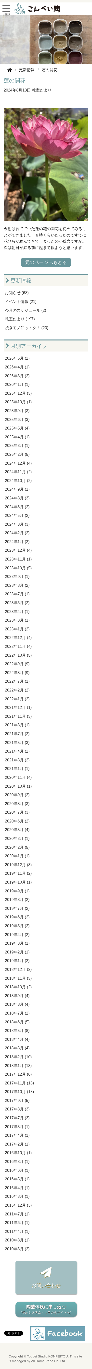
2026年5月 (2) (17, 358)
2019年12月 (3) (18, 865)
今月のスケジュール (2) (25, 310)
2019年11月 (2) (18, 873)
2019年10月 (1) (18, 882)
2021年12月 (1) (18, 707)
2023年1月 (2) (17, 629)
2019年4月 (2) (17, 935)
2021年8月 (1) (17, 725)
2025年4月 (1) (17, 437)
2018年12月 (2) (18, 969)
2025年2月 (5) (17, 454)
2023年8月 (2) (17, 585)
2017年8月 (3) (17, 1109)
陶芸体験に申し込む (46, 1309)
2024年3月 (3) (17, 524)
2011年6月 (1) (17, 1223)
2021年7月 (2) (17, 734)
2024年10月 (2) (18, 481)
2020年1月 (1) (17, 856)
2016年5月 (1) (17, 1179)
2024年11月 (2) (18, 472)
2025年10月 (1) (18, 402)
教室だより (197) (20, 319)
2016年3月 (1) (17, 1196)
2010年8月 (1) (17, 1240)
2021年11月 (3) (18, 716)
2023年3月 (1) (17, 620)
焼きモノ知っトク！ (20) (26, 328)
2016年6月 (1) (17, 1170)
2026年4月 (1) (17, 367)
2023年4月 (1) (17, 612)
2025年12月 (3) (18, 393)
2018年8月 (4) (17, 1004)
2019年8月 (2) (17, 900)
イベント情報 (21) (21, 302)
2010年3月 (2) (17, 1249)
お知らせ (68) (17, 293)
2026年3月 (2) (17, 376)
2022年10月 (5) (18, 655)
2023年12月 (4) (18, 550)
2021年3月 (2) (17, 760)
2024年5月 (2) (17, 515)
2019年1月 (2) (17, 961)
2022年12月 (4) (18, 638)
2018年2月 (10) (18, 1057)
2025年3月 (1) (17, 445)
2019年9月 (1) (17, 891)
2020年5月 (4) (17, 830)
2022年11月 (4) (18, 646)
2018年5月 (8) (17, 1031)
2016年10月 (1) (18, 1153)
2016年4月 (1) (17, 1188)
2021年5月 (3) (17, 743)
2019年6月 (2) (17, 917)
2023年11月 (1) (18, 559)
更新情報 (18, 280)
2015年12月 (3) (18, 1205)
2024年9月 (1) (17, 489)
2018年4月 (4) (17, 1039)
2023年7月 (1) (17, 594)
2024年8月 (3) (17, 498)
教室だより (42, 90)
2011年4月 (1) (17, 1231)
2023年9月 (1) (17, 576)
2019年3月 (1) (17, 943)
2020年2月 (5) (17, 847)
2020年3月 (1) (17, 838)
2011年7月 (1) (17, 1214)
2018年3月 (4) (17, 1048)
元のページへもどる (46, 262)
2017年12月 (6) (18, 1074)
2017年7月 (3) (17, 1118)
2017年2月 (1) (17, 1144)
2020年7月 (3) (17, 812)
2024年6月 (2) (17, 507)
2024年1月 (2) (17, 542)
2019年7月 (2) (17, 908)
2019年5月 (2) (17, 926)
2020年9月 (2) (17, 795)
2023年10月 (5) (18, 568)
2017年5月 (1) (17, 1127)
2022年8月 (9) (17, 673)
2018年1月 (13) (18, 1066)
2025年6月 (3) (17, 419)
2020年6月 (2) (17, 821)
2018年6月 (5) (17, 1022)
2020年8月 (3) (17, 804)
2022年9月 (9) (17, 664)
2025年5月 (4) (17, 428)
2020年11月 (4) (18, 777)
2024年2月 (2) (17, 533)
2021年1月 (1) (17, 769)
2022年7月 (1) (17, 681)
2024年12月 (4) (18, 463)
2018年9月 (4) (17, 996)
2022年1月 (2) (17, 699)
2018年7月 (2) (17, 1013)
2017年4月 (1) (17, 1135)
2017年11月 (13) (19, 1083)
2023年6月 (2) (17, 603)
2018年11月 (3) (18, 978)
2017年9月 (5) (17, 1100)
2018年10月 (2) (18, 987)
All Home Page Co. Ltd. (48, 1361)
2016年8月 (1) (17, 1162)
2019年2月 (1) (17, 952)
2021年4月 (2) (17, 751)
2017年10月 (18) (19, 1092)
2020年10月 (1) (18, 786)
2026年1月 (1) (17, 384)
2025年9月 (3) (17, 411)
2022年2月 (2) (17, 690)
